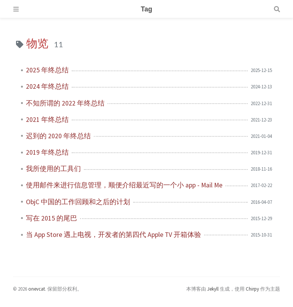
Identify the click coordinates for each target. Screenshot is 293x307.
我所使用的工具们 (53, 169)
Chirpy (252, 289)
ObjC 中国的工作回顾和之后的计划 (78, 202)
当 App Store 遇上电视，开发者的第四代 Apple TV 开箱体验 (113, 234)
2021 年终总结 (47, 119)
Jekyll (213, 289)
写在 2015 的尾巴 (51, 218)
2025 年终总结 (47, 70)
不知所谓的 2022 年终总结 (65, 103)
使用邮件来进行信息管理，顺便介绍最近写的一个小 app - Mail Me (124, 185)
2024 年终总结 (47, 86)
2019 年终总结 (47, 152)
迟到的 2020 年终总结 (58, 136)
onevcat (36, 289)
